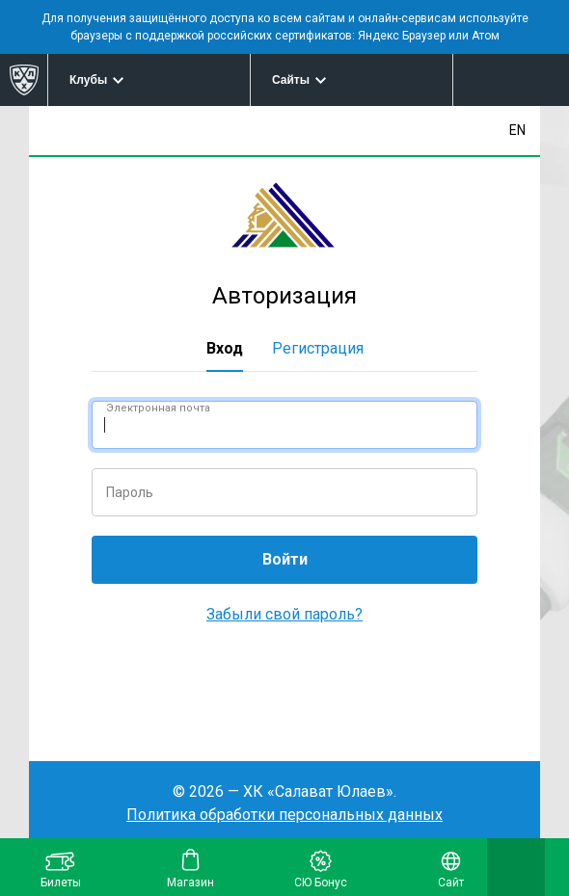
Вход (224, 348)
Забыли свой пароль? (284, 614)
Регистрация (318, 348)
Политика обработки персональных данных (284, 814)
